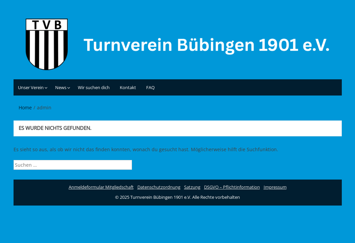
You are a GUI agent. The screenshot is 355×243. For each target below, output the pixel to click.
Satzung (192, 187)
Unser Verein (31, 87)
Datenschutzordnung (158, 187)
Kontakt (128, 87)
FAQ (150, 87)
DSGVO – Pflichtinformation (232, 187)
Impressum (275, 187)
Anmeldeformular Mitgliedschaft (101, 187)
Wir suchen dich (94, 87)
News (60, 87)
